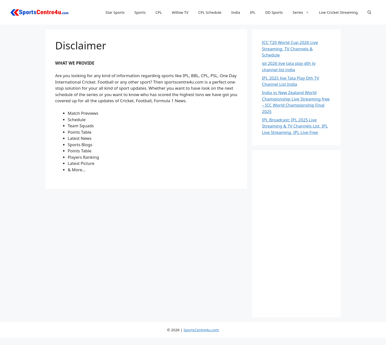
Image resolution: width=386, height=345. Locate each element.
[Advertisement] (296, 233)
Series (303, 12)
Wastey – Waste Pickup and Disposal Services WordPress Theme (179, 344)
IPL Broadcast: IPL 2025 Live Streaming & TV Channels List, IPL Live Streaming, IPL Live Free (295, 126)
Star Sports (115, 12)
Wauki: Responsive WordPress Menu (205, 344)
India (235, 12)
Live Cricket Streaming (338, 12)
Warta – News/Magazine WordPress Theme (153, 344)
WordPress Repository (131, 344)
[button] (369, 12)
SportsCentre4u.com (201, 329)
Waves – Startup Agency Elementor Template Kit (230, 344)
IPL (252, 12)
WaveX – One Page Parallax (254, 344)
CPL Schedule (209, 12)
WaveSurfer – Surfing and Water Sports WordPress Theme (243, 344)
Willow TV (180, 12)
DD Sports (274, 12)
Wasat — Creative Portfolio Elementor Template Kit (165, 344)
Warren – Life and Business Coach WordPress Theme (141, 344)
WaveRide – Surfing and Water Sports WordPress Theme (217, 344)
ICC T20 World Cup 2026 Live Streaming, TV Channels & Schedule (290, 49)
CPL (158, 12)
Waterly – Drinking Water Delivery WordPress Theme (194, 344)
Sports (139, 12)
